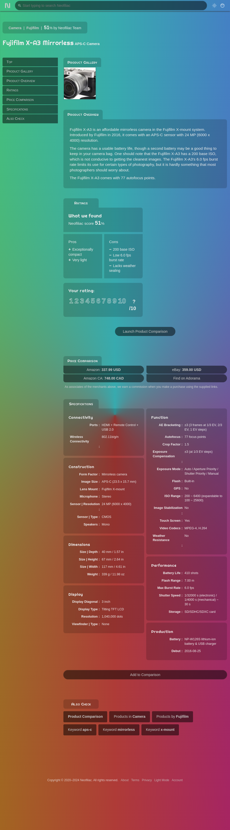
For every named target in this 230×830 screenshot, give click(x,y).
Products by (173, 716)
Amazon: (104, 370)
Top (9, 62)
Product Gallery (20, 71)
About (125, 780)
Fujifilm (32, 28)
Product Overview (21, 81)
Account (177, 780)
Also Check (15, 119)
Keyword (80, 730)
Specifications (17, 109)
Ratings (12, 90)
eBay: (186, 370)
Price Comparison (20, 100)
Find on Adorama (186, 378)
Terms (135, 780)
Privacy (147, 780)
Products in (129, 716)
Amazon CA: (104, 378)
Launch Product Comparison (145, 331)
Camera (15, 28)
